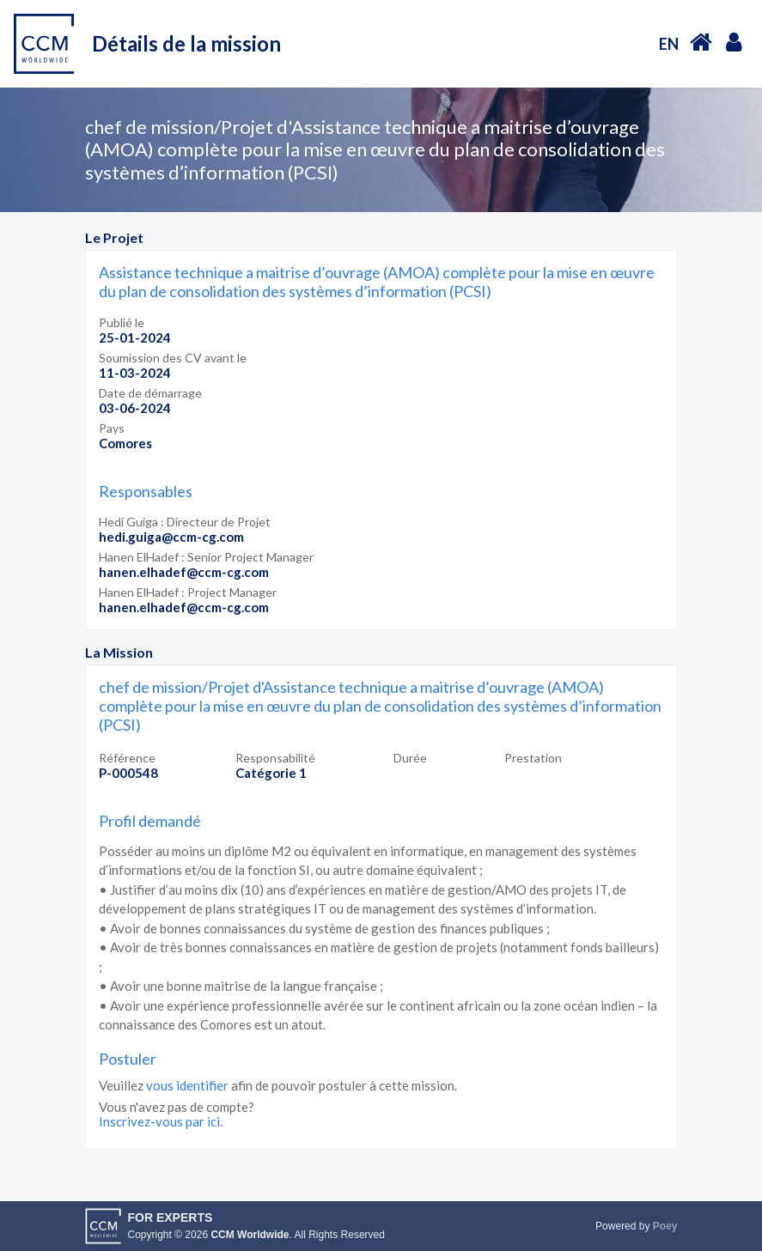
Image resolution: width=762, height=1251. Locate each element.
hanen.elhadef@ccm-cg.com (184, 572)
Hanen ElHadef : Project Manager (188, 592)
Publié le (121, 322)
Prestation (533, 757)
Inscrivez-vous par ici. (161, 1121)
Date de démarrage (150, 393)
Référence (127, 757)
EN (669, 43)
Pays (112, 428)
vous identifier (187, 1085)
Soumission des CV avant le (173, 357)
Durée (410, 757)
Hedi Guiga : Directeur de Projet (185, 521)
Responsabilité (275, 757)
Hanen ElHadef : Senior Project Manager (206, 557)
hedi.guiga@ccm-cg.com (171, 536)
